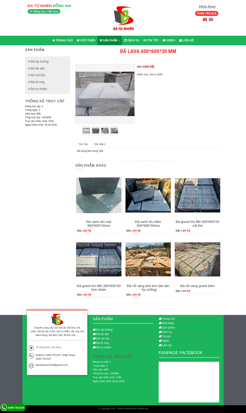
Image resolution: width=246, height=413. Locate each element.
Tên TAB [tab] (83, 144)
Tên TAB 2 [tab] (100, 144)
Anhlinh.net (142, 408)
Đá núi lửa (37, 75)
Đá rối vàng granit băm (197, 286)
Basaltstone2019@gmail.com (52, 365)
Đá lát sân (37, 68)
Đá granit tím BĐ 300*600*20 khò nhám (99, 287)
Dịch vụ (131, 40)
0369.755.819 (207, 13)
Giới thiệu (86, 40)
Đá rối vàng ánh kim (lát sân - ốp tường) (148, 287)
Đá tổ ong (36, 81)
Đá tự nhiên (156, 74)
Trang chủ (62, 40)
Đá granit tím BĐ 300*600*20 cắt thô (197, 223)
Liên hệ (186, 40)
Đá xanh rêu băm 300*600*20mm (148, 223)
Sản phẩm (109, 40)
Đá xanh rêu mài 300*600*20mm (98, 223)
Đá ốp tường (39, 61)
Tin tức (151, 40)
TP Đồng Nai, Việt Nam (44, 11)
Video (169, 40)
